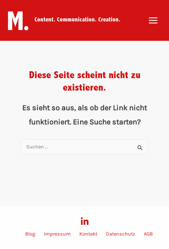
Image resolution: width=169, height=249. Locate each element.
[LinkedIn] (84, 221)
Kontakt (88, 234)
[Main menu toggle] (153, 20)
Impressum (57, 234)
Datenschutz (120, 234)
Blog (30, 234)
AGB (148, 234)
